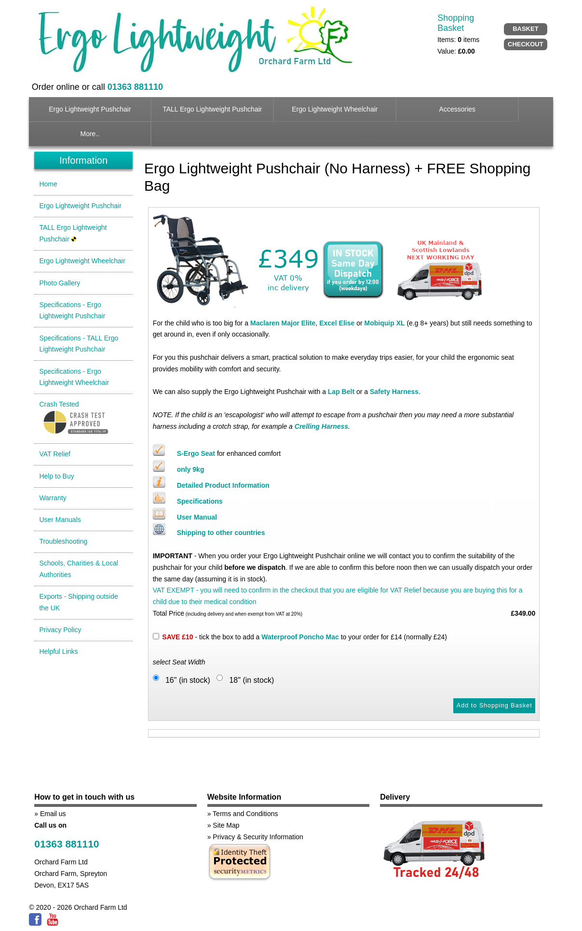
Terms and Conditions (245, 814)
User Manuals (60, 519)
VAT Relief (54, 454)
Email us (53, 814)
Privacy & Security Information (258, 837)
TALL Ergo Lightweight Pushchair (212, 109)
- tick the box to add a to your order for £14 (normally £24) (304, 637)
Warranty (52, 498)
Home (48, 184)
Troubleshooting (63, 541)
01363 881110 (66, 843)
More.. (90, 134)
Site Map (226, 825)
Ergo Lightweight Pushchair (90, 109)
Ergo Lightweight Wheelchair (335, 109)
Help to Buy (56, 476)
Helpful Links (58, 651)
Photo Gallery (59, 283)
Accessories (457, 109)
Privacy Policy (60, 630)
